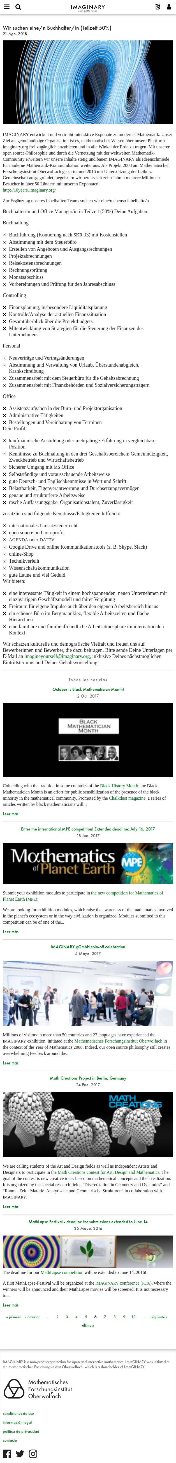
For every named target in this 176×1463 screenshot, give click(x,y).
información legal (17, 1422)
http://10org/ (29, 190)
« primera (13, 1316)
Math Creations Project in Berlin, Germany (88, 1078)
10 (133, 1316)
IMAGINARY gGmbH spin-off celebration (88, 947)
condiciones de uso (18, 1413)
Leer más (10, 814)
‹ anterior (32, 1316)
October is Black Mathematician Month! (88, 689)
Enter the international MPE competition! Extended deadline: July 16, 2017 (88, 829)
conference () (123, 1283)
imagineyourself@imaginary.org (57, 656)
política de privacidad (21, 1431)
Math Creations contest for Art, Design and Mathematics (108, 1172)
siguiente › (159, 1316)
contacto (10, 1440)
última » (88, 1325)
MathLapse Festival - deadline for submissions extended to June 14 (88, 1222)
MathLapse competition (62, 1272)
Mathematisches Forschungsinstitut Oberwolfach (119, 1041)
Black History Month (119, 785)
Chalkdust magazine (127, 798)
